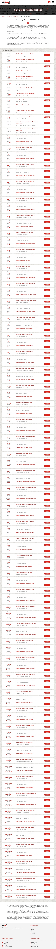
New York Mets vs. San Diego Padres (24, 691)
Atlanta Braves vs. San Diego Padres (24, 543)
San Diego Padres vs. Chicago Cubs (24, 135)
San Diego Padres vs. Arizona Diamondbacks (26, 487)
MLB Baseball (15, 16)
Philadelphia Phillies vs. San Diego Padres (25, 311)
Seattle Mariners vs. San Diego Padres (24, 226)
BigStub (16, 927)
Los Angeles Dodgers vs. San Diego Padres (25, 464)
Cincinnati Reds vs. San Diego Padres (24, 759)
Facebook (6, 942)
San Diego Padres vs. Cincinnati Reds (24, 345)
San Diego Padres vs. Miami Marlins (24, 849)
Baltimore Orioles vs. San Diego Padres (25, 362)
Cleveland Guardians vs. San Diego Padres (25, 674)
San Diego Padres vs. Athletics (23, 260)
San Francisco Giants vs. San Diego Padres (25, 169)
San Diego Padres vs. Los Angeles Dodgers (25, 243)
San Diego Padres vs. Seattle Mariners (24, 70)
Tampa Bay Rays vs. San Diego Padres (24, 742)
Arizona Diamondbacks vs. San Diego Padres (26, 617)
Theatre (33, 933)
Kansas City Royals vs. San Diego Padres (25, 526)
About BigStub (34, 942)
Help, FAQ (33, 945)
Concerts (33, 932)
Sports (8, 16)
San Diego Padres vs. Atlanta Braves (24, 413)
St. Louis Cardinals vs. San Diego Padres (25, 379)
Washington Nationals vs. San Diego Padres (26, 294)
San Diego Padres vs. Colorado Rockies (25, 53)
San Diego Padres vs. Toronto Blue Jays (25, 509)
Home (3, 16)
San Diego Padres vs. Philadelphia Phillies (25, 277)
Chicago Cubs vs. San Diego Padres (24, 447)
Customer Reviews (8, 946)
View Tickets (47, 55)
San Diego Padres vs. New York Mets (24, 328)
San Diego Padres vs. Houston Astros (24, 640)
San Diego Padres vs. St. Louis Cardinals (25, 186)
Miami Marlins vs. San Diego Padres (24, 566)
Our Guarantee (34, 946)
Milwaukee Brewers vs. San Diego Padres (25, 209)
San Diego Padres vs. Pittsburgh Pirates (25, 725)
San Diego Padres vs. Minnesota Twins (24, 708)
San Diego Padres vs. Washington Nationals (26, 793)
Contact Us (33, 943)
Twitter (5, 943)
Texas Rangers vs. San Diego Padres (24, 396)
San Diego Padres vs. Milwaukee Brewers (25, 657)
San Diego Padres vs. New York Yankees (25, 776)
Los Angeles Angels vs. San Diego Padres (25, 87)
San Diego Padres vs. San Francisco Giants (25, 594)
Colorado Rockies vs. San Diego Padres (25, 104)
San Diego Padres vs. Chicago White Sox (25, 152)
